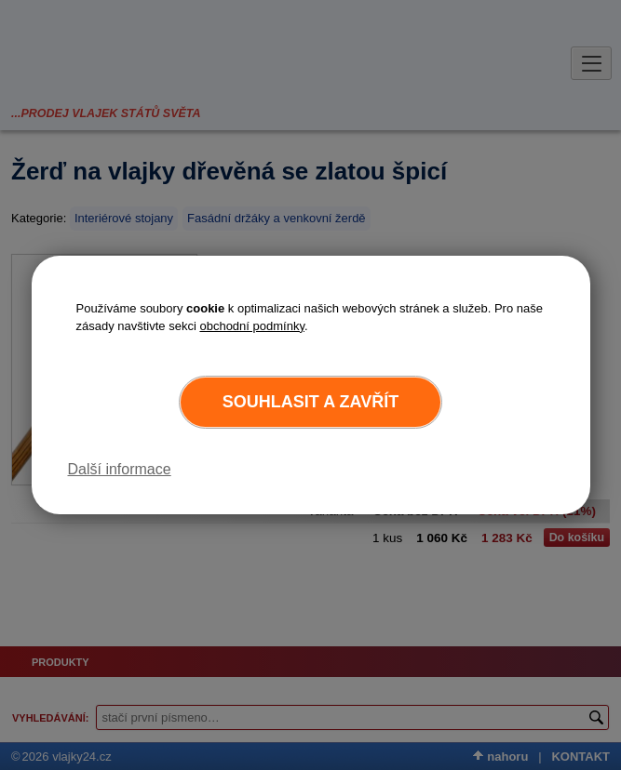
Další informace (119, 469)
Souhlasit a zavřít (310, 401)
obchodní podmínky (251, 326)
